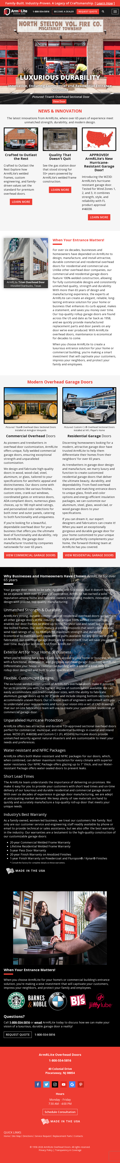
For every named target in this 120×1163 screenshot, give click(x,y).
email (38, 1022)
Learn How (105, 3)
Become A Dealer (64, 11)
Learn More (21, 202)
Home (7, 1136)
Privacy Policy (45, 1150)
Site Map (16, 1136)
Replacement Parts (62, 1136)
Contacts (78, 1136)
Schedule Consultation (60, 1112)
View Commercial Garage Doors (30, 555)
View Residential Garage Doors (89, 555)
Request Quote (88, 11)
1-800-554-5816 (41, 11)
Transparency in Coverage (68, 1150)
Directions (28, 1136)
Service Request (43, 1136)
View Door (59, 101)
